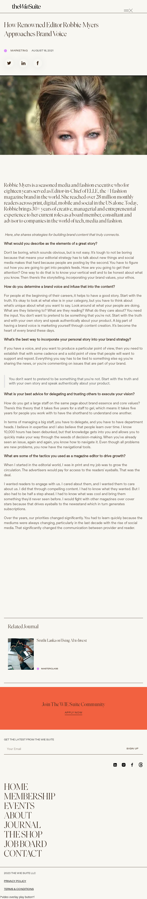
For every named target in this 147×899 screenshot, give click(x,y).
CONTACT (23, 854)
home (16, 787)
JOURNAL (22, 825)
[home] (26, 6)
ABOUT (18, 816)
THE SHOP (23, 835)
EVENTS (19, 806)
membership (29, 797)
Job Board (25, 844)
